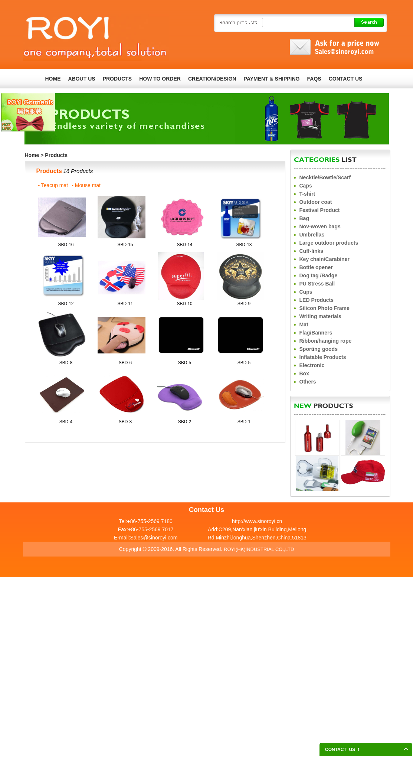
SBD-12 (65, 303)
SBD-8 (65, 362)
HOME (53, 79)
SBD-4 (65, 421)
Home (32, 155)
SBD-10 (184, 303)
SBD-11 (125, 303)
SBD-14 (184, 244)
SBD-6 (125, 362)
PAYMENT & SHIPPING (272, 79)
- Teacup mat (53, 185)
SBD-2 (184, 421)
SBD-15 (125, 244)
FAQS (314, 79)
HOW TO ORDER (160, 79)
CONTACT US (346, 79)
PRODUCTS (117, 79)
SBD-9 (243, 303)
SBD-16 (65, 244)
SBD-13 (244, 244)
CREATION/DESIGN (212, 79)
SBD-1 (243, 421)
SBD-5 (184, 362)
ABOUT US (81, 79)
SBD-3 (125, 421)
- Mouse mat (86, 185)
